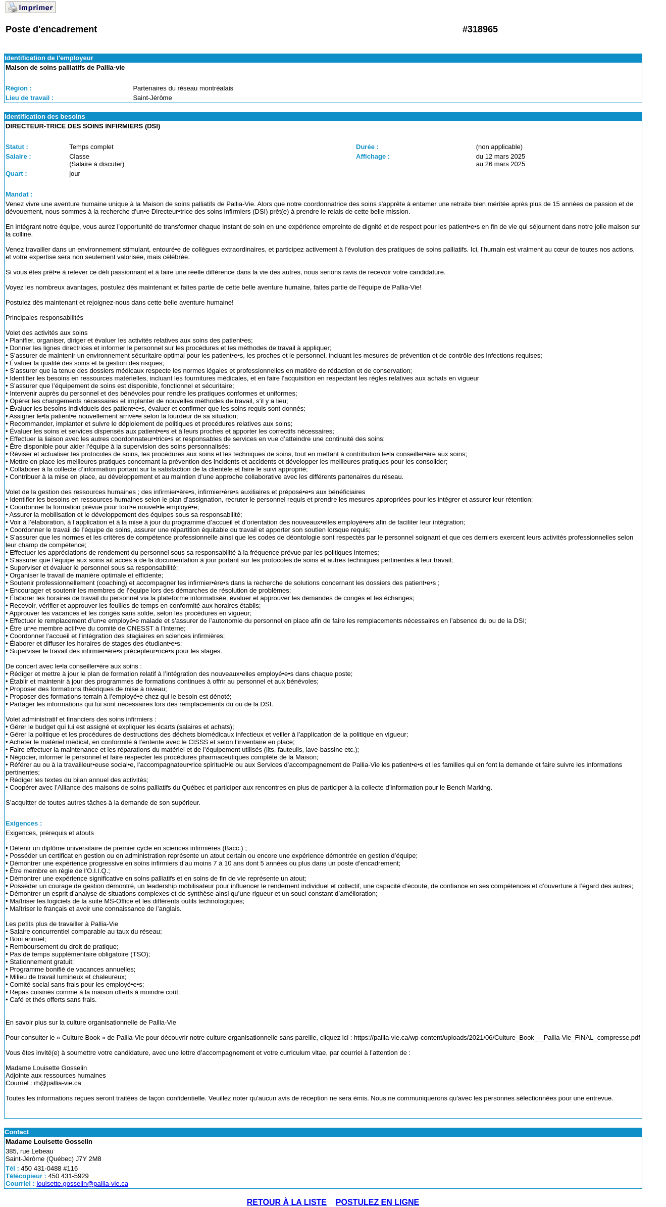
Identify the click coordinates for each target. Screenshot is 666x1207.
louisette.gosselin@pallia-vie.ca (82, 1183)
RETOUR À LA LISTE (287, 1202)
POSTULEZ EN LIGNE (377, 1202)
